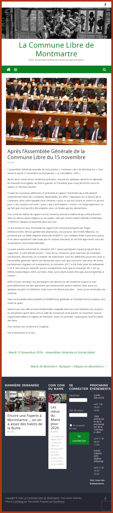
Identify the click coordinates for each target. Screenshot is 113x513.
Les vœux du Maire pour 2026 (55, 417)
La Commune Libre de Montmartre (56, 49)
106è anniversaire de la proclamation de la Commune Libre (99, 424)
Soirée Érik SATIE (99, 396)
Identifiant (74, 395)
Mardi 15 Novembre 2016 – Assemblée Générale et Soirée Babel (50, 352)
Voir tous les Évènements (97, 482)
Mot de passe (76, 410)
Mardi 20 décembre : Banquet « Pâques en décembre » (69, 366)
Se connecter (79, 438)
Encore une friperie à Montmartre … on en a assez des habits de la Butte (24, 421)
